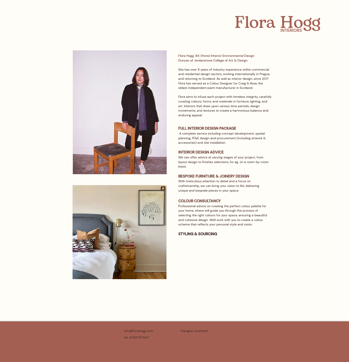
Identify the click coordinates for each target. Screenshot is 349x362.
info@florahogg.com (138, 331)
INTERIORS (291, 30)
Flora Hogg (278, 23)
